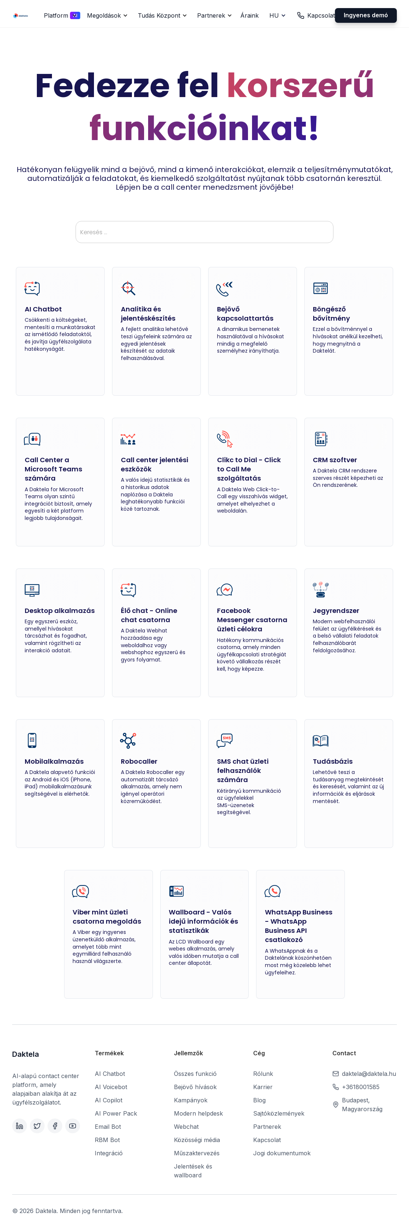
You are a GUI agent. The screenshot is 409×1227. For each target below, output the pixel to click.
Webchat (186, 1126)
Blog (259, 1100)
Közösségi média (197, 1140)
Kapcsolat (267, 1140)
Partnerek (267, 1126)
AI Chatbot (110, 1073)
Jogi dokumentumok (282, 1153)
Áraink (249, 15)
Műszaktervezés (197, 1153)
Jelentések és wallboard (193, 1171)
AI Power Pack (116, 1113)
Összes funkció (195, 1073)
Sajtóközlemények (278, 1113)
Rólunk (263, 1073)
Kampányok (190, 1100)
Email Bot (108, 1126)
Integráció (109, 1153)
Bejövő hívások (195, 1087)
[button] (59, 15)
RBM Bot (107, 1140)
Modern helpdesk (198, 1113)
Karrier (263, 1087)
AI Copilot (108, 1100)
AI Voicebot (111, 1087)
